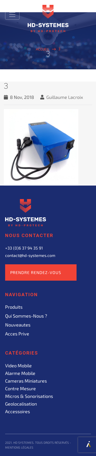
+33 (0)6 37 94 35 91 (24, 247)
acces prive (17, 333)
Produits (14, 307)
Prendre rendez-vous (35, 272)
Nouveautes (17, 325)
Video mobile (18, 365)
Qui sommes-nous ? (26, 316)
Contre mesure (20, 388)
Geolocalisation (21, 404)
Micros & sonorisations (29, 396)
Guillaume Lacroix (64, 97)
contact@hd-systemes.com (30, 255)
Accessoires (17, 411)
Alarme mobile (20, 373)
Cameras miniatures (26, 381)
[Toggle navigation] (12, 14)
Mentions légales (19, 447)
